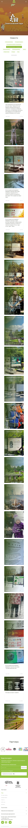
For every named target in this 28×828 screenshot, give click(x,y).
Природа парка (4, 797)
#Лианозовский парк (9, 41)
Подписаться (24, 767)
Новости (3, 799)
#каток (24, 49)
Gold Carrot (26, 826)
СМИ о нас (3, 802)
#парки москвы (6, 51)
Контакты (3, 804)
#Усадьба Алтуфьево (19, 41)
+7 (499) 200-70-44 (5, 818)
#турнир (13, 51)
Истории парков (4, 795)
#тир (18, 51)
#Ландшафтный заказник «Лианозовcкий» (14, 44)
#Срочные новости (6, 49)
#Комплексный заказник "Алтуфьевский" (14, 46)
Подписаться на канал (8, 774)
